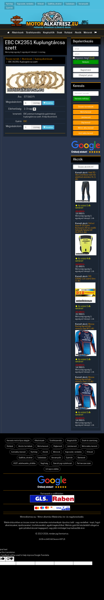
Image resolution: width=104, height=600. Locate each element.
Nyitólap (9, 4)
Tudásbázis (70, 4)
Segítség (44, 463)
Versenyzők (83, 4)
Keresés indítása (82, 99)
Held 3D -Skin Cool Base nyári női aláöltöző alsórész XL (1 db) (85, 175)
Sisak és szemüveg (89, 440)
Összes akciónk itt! (85, 167)
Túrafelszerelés (33, 32)
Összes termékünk (85, 107)
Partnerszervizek (84, 463)
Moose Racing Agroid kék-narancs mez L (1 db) (84, 379)
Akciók (78, 32)
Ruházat (68, 32)
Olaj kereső (85, 122)
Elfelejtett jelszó (86, 75)
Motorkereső (85, 112)
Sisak (59, 32)
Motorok (88, 32)
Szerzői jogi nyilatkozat (62, 463)
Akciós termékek (25, 446)
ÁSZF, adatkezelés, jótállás (24, 463)
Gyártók (9, 8)
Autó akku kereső (86, 133)
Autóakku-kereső (18, 452)
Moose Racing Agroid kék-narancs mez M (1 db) (84, 326)
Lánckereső (86, 117)
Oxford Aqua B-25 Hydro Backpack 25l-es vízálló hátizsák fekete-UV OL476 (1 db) (85, 227)
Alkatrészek (17, 32)
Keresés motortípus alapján (18, 440)
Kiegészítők (48, 32)
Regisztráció (86, 70)
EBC (25, 121)
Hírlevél (41, 4)
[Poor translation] (10, 559)
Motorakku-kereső (89, 446)
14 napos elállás (52, 469)
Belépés (85, 62)
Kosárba (48, 103)
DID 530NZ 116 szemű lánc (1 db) (85, 278)
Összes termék (12, 59)
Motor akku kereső (86, 128)
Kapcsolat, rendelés (25, 4)
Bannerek (81, 458)
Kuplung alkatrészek (43, 59)
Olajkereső (57, 446)
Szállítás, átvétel (54, 4)
